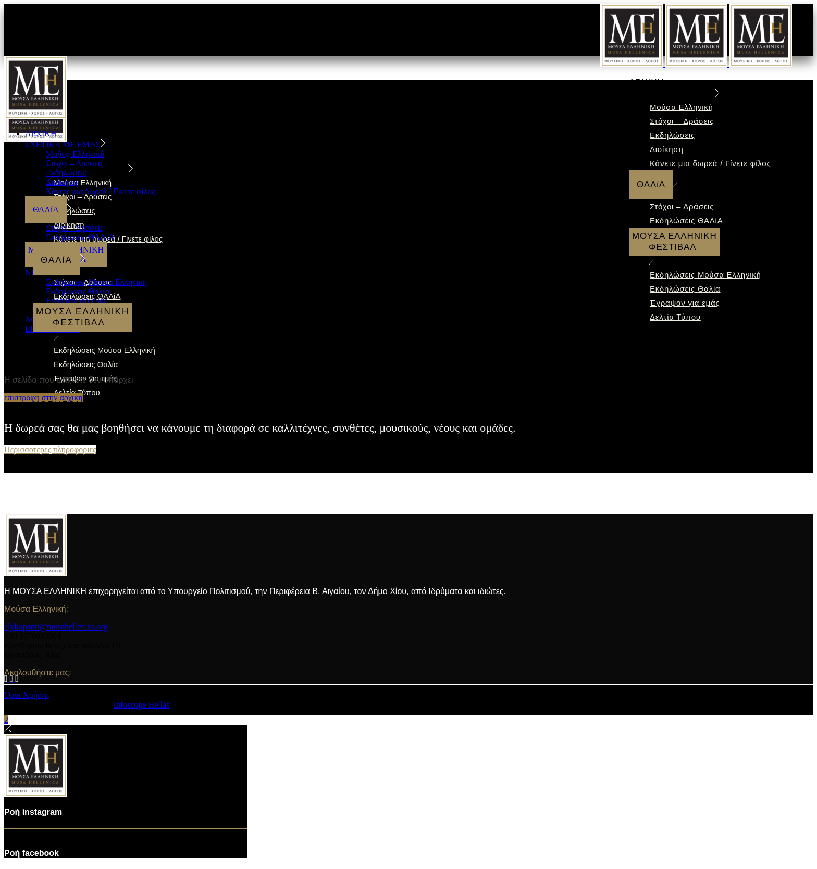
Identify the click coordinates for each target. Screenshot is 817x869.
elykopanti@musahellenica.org (56, 626)
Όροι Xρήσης (26, 694)
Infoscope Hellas (142, 704)
